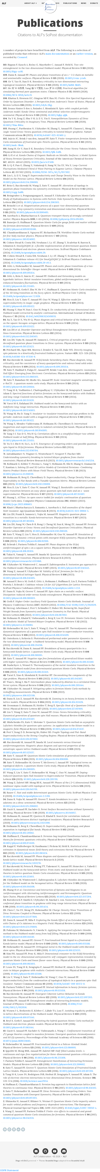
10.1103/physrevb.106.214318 (26, 644)
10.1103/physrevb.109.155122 (18, 326)
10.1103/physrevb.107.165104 (18, 520)
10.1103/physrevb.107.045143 (73, 567)
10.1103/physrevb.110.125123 (18, 346)
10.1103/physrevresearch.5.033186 (22, 561)
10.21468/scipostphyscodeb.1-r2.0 (61, 587)
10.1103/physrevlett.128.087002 (49, 614)
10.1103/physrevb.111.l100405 (32, 212)
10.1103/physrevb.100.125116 (26, 973)
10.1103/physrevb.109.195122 (18, 306)
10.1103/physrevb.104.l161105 (19, 769)
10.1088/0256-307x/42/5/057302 (51, 172)
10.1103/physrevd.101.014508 (19, 886)
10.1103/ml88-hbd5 (70, 84)
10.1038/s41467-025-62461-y (49, 135)
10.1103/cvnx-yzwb (75, 78)
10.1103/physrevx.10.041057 (61, 812)
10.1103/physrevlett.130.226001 (33, 483)
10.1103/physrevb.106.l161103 (19, 598)
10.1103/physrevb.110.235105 (18, 286)
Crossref (22, 57)
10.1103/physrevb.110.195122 (18, 420)
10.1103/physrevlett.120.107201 (76, 1070)
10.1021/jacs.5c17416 (42, 162)
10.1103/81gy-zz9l (13, 71)
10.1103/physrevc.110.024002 (19, 239)
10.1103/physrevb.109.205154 (52, 366)
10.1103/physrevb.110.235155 (18, 440)
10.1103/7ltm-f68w (13, 125)
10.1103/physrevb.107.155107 (69, 493)
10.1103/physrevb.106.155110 (78, 661)
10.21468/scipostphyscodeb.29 (28, 252)
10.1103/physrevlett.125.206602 (20, 806)
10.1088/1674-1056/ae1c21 (17, 94)
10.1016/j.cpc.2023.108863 (17, 504)
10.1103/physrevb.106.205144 (67, 685)
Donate (94, 6)
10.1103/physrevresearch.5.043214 (75, 460)
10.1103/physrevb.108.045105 (19, 577)
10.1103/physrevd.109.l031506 (19, 229)
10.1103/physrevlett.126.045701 (20, 789)
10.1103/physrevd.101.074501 (18, 842)
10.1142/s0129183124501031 (41, 316)
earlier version (84, 53)
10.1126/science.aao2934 (34, 1080)
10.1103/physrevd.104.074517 (68, 728)
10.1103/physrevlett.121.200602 (68, 1064)
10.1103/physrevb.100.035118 (74, 943)
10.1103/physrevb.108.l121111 (33, 540)
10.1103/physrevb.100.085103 (19, 963)
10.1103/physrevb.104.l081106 (52, 759)
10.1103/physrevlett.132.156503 (20, 336)
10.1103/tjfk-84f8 (51, 151)
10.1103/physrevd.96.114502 (81, 1087)
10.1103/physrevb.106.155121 (33, 671)
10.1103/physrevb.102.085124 (31, 852)
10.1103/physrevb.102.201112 (18, 832)
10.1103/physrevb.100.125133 (64, 950)
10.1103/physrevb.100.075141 (18, 1017)
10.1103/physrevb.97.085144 (18, 1027)
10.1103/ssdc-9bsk (13, 145)
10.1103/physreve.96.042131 (18, 1117)
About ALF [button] (29, 6)
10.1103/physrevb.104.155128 (67, 702)
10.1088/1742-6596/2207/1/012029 (76, 604)
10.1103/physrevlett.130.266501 (50, 530)
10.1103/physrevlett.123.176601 (20, 926)
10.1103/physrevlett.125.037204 (74, 896)
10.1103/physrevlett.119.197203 (20, 1097)
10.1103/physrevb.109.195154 (18, 272)
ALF (4, 5)
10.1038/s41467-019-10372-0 (69, 983)
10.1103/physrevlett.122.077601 (20, 916)
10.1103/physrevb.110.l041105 (31, 430)
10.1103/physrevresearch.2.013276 (22, 863)
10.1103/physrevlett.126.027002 (20, 738)
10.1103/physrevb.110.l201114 (18, 386)
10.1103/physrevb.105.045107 (66, 678)
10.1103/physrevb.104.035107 (19, 718)
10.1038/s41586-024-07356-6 (19, 356)
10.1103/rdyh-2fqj (42, 104)
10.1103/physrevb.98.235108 (50, 1057)
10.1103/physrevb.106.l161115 (26, 655)
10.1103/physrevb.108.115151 (18, 551)
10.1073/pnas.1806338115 (16, 1040)
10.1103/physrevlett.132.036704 (20, 450)
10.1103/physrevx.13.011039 (18, 473)
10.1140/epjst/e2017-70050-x (80, 1107)
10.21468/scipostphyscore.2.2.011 (31, 795)
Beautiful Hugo (52, 1160)
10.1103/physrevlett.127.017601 (66, 708)
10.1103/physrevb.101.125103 (18, 876)
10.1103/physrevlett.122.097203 (75, 997)
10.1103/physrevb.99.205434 (32, 906)
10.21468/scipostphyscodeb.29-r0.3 (31, 262)
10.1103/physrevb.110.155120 (18, 400)
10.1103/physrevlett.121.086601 (59, 1047)
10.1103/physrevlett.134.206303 (41, 202)
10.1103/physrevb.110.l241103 (19, 410)
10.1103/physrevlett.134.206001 (20, 182)
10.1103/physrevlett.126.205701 (40, 779)
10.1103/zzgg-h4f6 (13, 192)
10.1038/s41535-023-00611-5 (72, 510)
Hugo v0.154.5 (22, 1160)
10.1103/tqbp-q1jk (57, 115)
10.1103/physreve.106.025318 (19, 695)
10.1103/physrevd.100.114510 (18, 936)
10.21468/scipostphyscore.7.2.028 (21, 296)
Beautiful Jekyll (77, 1160)
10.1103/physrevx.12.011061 (18, 624)
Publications (70, 6)
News (83, 6)
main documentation (57, 53)
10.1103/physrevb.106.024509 (52, 634)
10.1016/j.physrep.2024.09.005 (66, 219)
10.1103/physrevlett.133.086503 (20, 376)
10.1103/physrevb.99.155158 (50, 990)
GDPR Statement (9, 1170)
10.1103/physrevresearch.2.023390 (30, 822)
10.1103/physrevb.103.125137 (18, 752)
